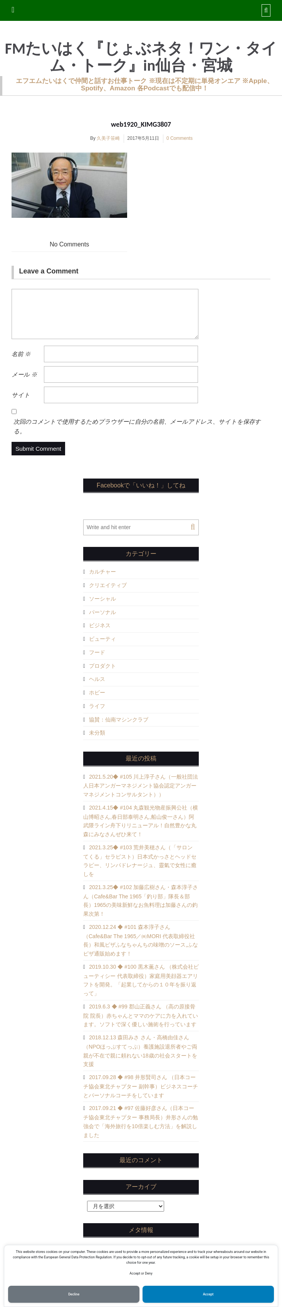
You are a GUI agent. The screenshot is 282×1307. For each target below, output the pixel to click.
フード (97, 652)
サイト (21, 395)
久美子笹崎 (108, 138)
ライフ (97, 706)
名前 (21, 354)
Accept (208, 1294)
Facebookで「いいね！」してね (141, 485)
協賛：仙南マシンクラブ (118, 719)
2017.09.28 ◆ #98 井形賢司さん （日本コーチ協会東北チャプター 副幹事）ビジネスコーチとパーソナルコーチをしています (140, 1086)
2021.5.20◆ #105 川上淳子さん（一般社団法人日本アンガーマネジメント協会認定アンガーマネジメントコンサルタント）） (140, 786)
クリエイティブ (108, 585)
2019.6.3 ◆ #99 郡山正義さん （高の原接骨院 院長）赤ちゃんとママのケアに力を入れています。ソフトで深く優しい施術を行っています (140, 1015)
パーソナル (102, 612)
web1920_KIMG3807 (141, 124)
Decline (73, 1294)
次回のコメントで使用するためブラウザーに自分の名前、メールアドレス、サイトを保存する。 (137, 426)
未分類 (97, 733)
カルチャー (102, 572)
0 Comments (179, 138)
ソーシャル (102, 599)
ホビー (97, 692)
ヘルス (97, 679)
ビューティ (102, 639)
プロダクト (102, 666)
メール (24, 374)
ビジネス (100, 625)
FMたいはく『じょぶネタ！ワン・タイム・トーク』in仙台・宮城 (141, 57)
